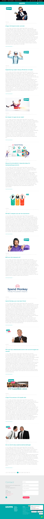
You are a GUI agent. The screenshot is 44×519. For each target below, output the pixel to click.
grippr (18, 23)
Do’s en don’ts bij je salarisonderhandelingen (18, 444)
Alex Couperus (9, 24)
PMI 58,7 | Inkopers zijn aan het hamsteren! (17, 213)
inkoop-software (21, 209)
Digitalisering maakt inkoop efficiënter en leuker (19, 69)
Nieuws (32, 23)
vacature (35, 23)
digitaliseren (8, 23)
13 (27, 472)
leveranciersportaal (28, 23)
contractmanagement (10, 209)
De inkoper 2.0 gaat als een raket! (15, 117)
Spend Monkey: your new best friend (16, 301)
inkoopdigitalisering (22, 23)
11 (24, 472)
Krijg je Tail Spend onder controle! (15, 26)
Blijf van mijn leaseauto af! (13, 257)
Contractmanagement (27, 509)
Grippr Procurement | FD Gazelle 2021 (16, 397)
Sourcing (24, 508)
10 (22, 472)
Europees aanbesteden (13, 23)
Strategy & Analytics (26, 507)
